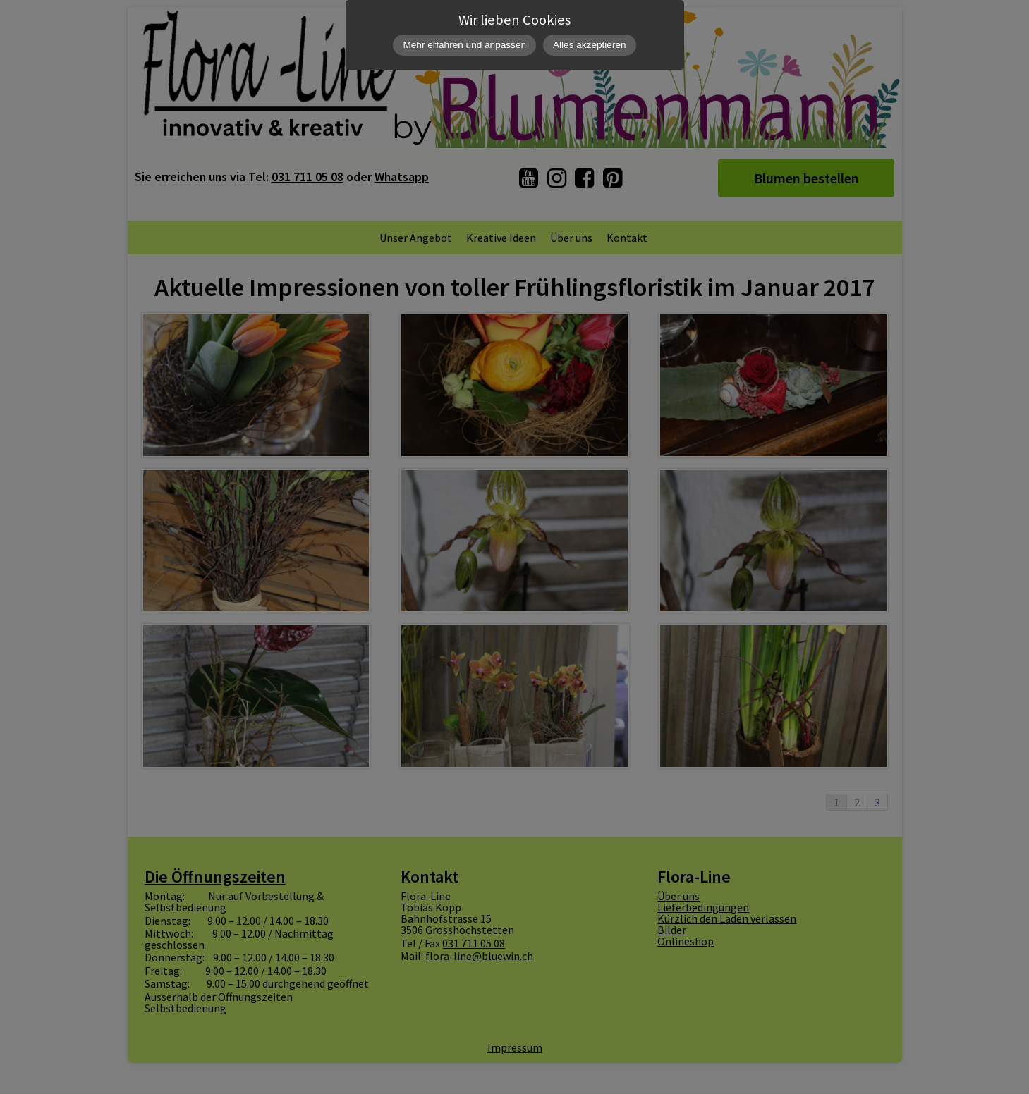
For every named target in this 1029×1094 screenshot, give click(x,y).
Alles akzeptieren (589, 44)
